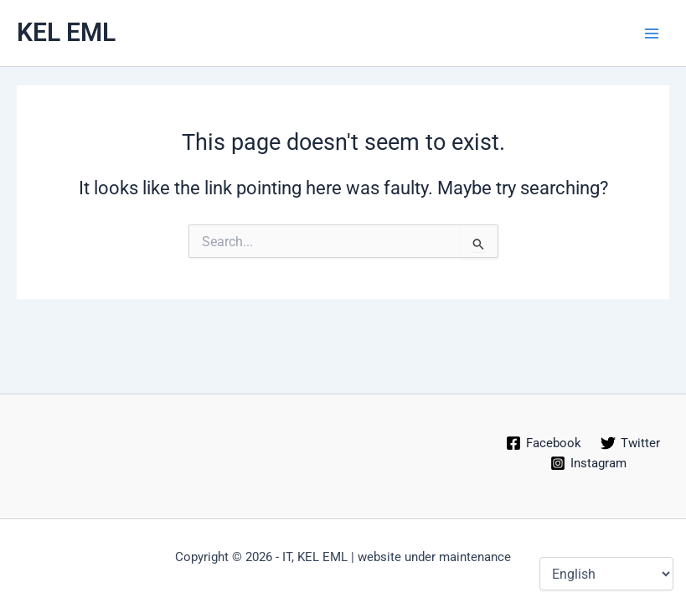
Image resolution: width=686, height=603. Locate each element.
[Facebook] (543, 443)
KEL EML (66, 32)
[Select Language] (606, 573)
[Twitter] (631, 443)
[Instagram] (588, 463)
